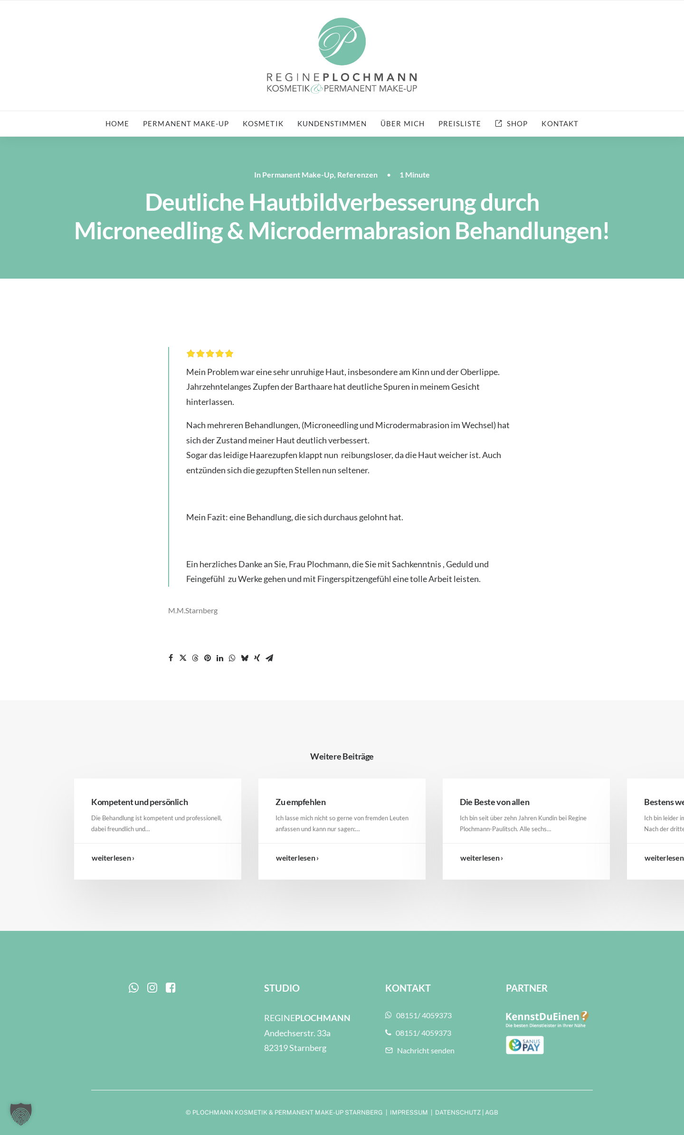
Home (117, 123)
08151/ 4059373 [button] (418, 1015)
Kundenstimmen (332, 123)
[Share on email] (269, 658)
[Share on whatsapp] (232, 658)
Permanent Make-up (186, 123)
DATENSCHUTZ (458, 1112)
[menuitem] (120, 124)
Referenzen (357, 174)
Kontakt (560, 123)
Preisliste (460, 123)
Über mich (402, 123)
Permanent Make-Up (298, 174)
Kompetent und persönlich (139, 802)
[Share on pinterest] (207, 658)
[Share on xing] (257, 658)
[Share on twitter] (183, 658)
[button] (134, 989)
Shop (517, 123)
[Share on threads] (195, 658)
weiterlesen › (113, 857)
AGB (491, 1112)
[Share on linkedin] (220, 658)
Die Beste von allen (494, 802)
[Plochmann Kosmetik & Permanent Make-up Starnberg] (342, 56)
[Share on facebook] (170, 658)
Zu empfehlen (301, 802)
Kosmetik (263, 123)
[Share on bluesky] (244, 658)
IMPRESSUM (409, 1112)
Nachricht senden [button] (420, 1050)
